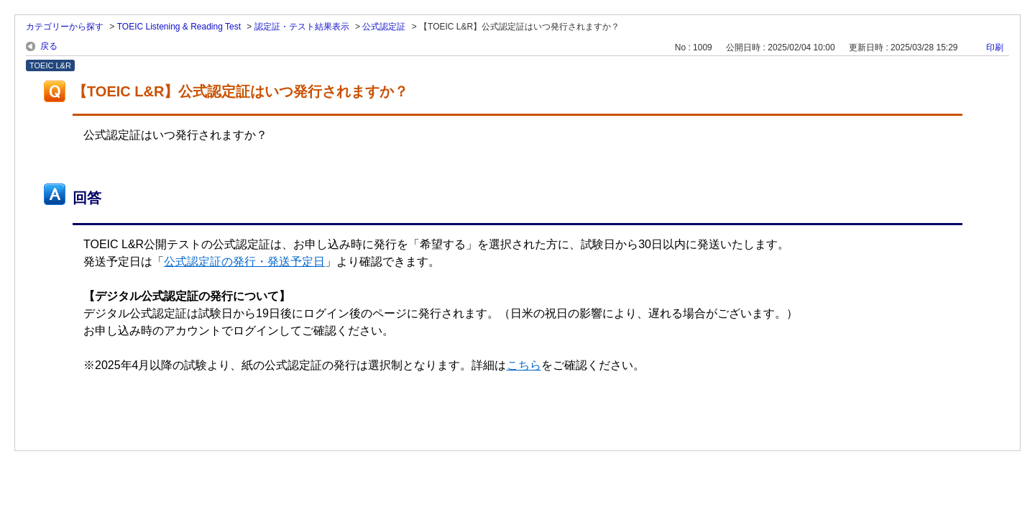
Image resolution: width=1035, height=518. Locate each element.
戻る (49, 46)
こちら (524, 365)
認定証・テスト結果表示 (301, 27)
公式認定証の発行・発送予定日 (244, 261)
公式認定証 (383, 27)
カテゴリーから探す (65, 27)
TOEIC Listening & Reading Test (179, 27)
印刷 (994, 47)
